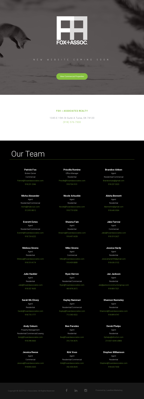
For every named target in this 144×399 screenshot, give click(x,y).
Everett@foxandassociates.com (30, 233)
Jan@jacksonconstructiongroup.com (113, 285)
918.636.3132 (113, 262)
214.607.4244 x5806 (113, 341)
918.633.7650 (113, 367)
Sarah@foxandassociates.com (30, 311)
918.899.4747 (113, 315)
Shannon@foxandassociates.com (114, 311)
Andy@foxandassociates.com (30, 337)
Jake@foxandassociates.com (113, 233)
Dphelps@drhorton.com (113, 337)
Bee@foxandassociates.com (72, 337)
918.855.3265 (30, 367)
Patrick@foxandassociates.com (30, 180)
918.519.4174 (30, 262)
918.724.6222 (30, 236)
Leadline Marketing (114, 390)
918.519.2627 (113, 236)
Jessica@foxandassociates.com (30, 363)
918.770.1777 (30, 315)
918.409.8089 (72, 262)
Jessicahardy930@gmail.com (114, 259)
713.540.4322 (72, 315)
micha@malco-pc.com (30, 207)
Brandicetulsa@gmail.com (113, 180)
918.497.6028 (72, 236)
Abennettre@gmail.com (113, 207)
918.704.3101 (72, 184)
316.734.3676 (72, 341)
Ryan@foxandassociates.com (72, 285)
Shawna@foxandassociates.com (72, 233)
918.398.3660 (30, 341)
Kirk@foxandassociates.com (72, 363)
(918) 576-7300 (72, 122)
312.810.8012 (30, 210)
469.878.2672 (72, 288)
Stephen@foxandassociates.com (113, 363)
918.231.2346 (30, 184)
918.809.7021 (113, 288)
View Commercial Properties (72, 76)
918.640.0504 (113, 210)
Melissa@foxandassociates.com (30, 259)
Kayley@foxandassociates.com (72, 311)
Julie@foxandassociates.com (30, 285)
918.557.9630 (30, 288)
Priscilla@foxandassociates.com (72, 180)
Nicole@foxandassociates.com (72, 207)
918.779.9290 (72, 210)
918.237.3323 (113, 184)
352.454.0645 (72, 367)
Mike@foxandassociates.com (72, 259)
